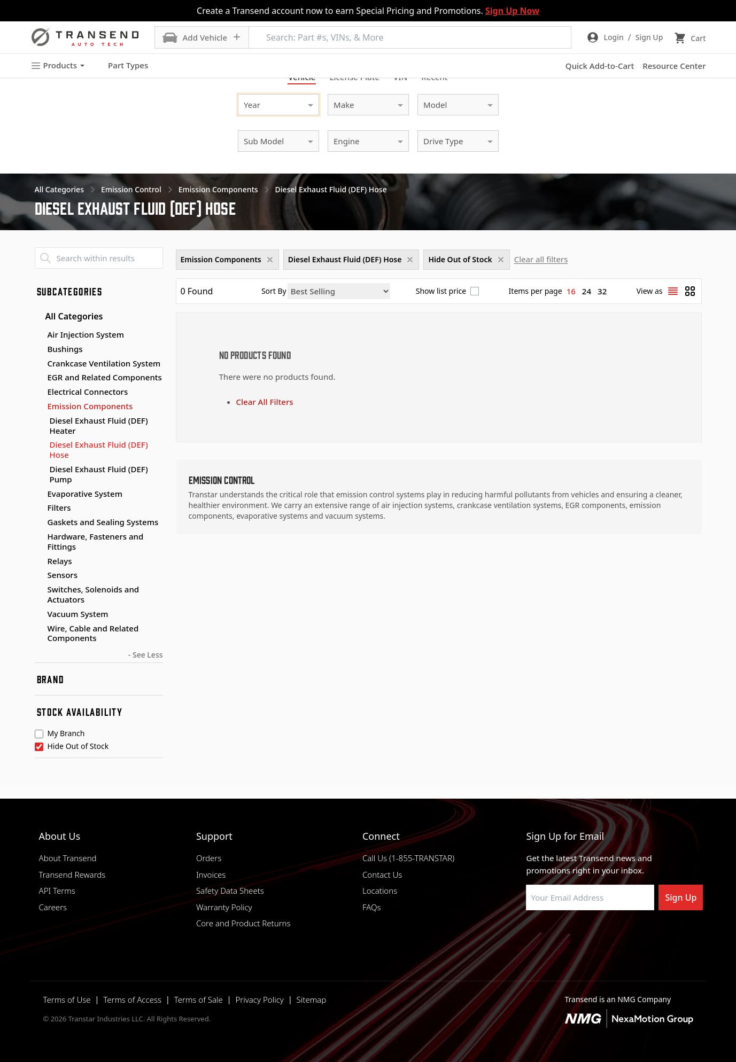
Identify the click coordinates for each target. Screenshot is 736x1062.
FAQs (371, 907)
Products (57, 65)
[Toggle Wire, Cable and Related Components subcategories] (39, 628)
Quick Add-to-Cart (599, 65)
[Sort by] (339, 291)
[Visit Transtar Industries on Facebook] (531, 936)
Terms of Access (132, 999)
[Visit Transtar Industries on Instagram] (584, 936)
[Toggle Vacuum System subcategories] (39, 614)
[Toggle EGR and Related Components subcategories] (39, 377)
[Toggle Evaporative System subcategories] (39, 494)
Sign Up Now (512, 11)
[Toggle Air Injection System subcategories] (39, 335)
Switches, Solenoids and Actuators (94, 594)
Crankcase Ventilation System (104, 363)
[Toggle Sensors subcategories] (39, 575)
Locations (379, 890)
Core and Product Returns (243, 923)
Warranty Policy (224, 907)
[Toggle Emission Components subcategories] (39, 406)
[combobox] (268, 103)
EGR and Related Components (105, 377)
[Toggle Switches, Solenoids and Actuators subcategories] (39, 589)
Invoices (211, 874)
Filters (59, 507)
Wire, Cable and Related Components (93, 633)
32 (602, 291)
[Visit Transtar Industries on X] (611, 936)
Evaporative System (85, 493)
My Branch (66, 734)
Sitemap (312, 999)
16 (571, 291)
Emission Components (90, 406)
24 (586, 291)
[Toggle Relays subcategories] (39, 561)
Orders (208, 858)
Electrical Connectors (88, 391)
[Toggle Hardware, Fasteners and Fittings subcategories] (39, 537)
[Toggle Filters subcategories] (39, 508)
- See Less (145, 655)
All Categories (69, 316)
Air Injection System (86, 334)
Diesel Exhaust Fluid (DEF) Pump (99, 474)
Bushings (65, 348)
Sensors (63, 574)
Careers (53, 907)
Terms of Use (67, 999)
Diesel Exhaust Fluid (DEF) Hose (99, 450)
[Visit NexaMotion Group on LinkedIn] (557, 936)
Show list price (441, 291)
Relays (60, 561)
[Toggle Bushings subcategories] (39, 349)
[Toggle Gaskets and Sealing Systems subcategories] (39, 522)
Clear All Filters (264, 401)
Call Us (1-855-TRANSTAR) (408, 858)
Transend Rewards (72, 874)
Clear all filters (541, 259)
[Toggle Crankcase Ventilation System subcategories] (39, 363)
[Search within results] (99, 258)
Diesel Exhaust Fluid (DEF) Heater (99, 426)
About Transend (68, 858)
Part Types (121, 66)
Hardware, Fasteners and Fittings (96, 541)
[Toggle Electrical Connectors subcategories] (39, 392)
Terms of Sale (198, 999)
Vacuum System (78, 613)
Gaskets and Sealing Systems (103, 522)
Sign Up (680, 897)
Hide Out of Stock (78, 747)
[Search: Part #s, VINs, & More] (410, 37)
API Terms (57, 890)
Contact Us (382, 874)
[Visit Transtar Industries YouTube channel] (637, 936)
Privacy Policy (259, 999)
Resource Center (674, 65)
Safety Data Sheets (230, 890)
